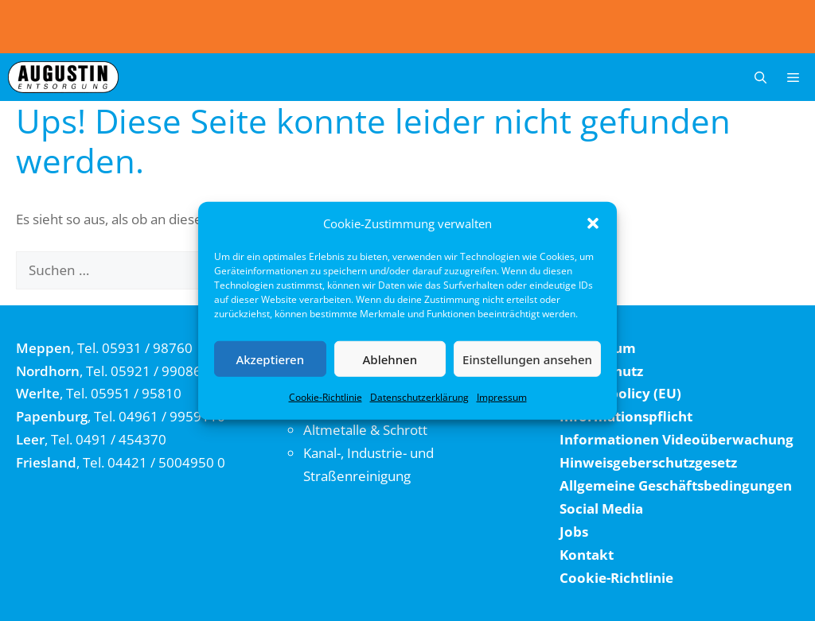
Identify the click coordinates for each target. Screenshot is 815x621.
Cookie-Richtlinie (325, 397)
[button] (593, 223)
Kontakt (587, 554)
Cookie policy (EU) (620, 393)
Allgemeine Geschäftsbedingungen (676, 485)
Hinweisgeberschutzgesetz (648, 462)
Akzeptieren (270, 359)
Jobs (574, 531)
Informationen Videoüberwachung (677, 439)
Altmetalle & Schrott (365, 430)
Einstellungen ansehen (527, 359)
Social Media (601, 508)
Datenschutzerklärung (419, 397)
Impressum (502, 397)
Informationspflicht (626, 416)
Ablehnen (390, 359)
